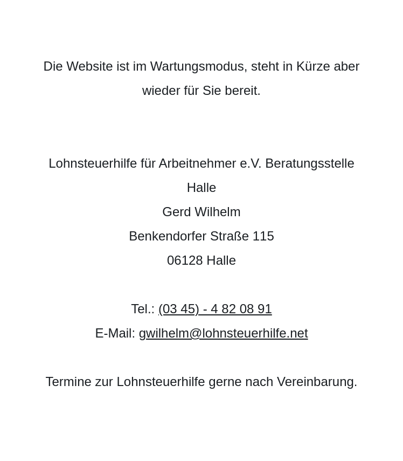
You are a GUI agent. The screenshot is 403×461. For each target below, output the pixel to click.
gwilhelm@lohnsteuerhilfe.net (223, 333)
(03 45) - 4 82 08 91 (215, 308)
